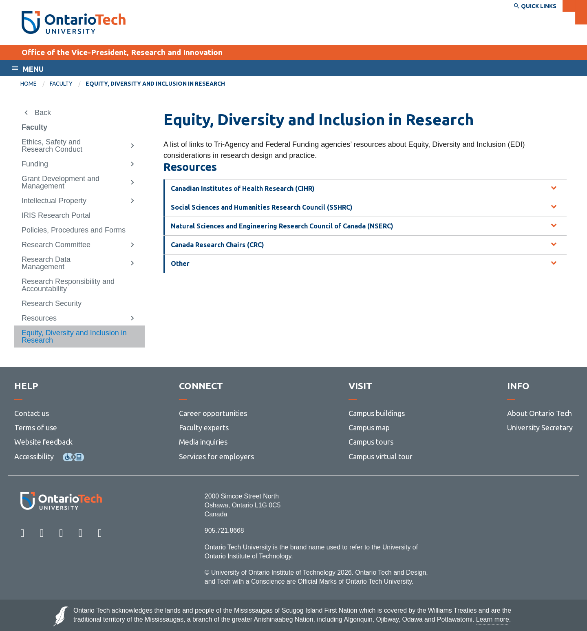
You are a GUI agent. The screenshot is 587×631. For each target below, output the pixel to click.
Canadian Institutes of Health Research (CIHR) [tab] (243, 188)
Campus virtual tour (381, 456)
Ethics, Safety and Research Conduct (52, 145)
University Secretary (540, 427)
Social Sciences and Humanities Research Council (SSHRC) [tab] (262, 207)
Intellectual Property (54, 201)
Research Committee (56, 245)
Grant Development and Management (60, 182)
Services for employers (216, 456)
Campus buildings (377, 413)
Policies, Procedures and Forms (74, 230)
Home (28, 83)
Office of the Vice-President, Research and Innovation (122, 52)
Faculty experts (204, 427)
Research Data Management (46, 263)
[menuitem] (35, 84)
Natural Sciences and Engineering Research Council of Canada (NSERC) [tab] (282, 226)
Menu (33, 69)
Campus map (369, 427)
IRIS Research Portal (56, 215)
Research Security (52, 303)
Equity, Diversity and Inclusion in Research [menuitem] (155, 83)
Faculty (61, 83)
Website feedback (43, 442)
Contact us (31, 413)
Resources (39, 318)
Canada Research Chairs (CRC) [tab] (217, 244)
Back (43, 112)
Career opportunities (213, 413)
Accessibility (34, 456)
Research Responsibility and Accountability (68, 285)
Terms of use (35, 427)
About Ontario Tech (539, 413)
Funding (35, 164)
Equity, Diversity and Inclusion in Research (74, 336)
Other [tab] (180, 263)
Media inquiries (203, 442)
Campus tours (371, 442)
